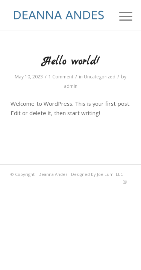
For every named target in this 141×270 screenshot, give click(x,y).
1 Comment (61, 77)
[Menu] (120, 16)
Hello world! (70, 62)
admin (70, 86)
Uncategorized (99, 77)
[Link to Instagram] (124, 182)
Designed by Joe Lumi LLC (97, 174)
